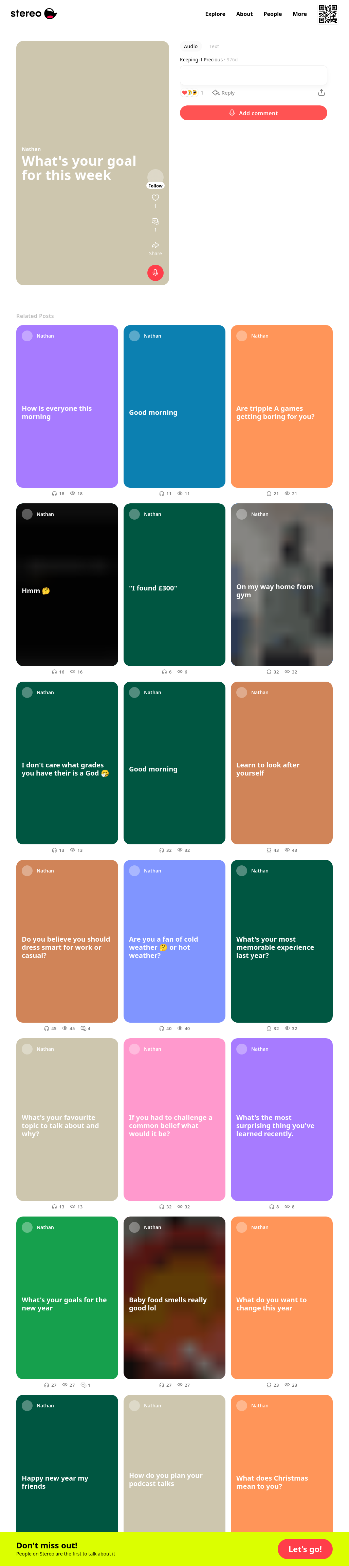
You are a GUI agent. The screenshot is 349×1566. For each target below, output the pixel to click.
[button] (305, 1549)
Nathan (31, 148)
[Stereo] (34, 13)
